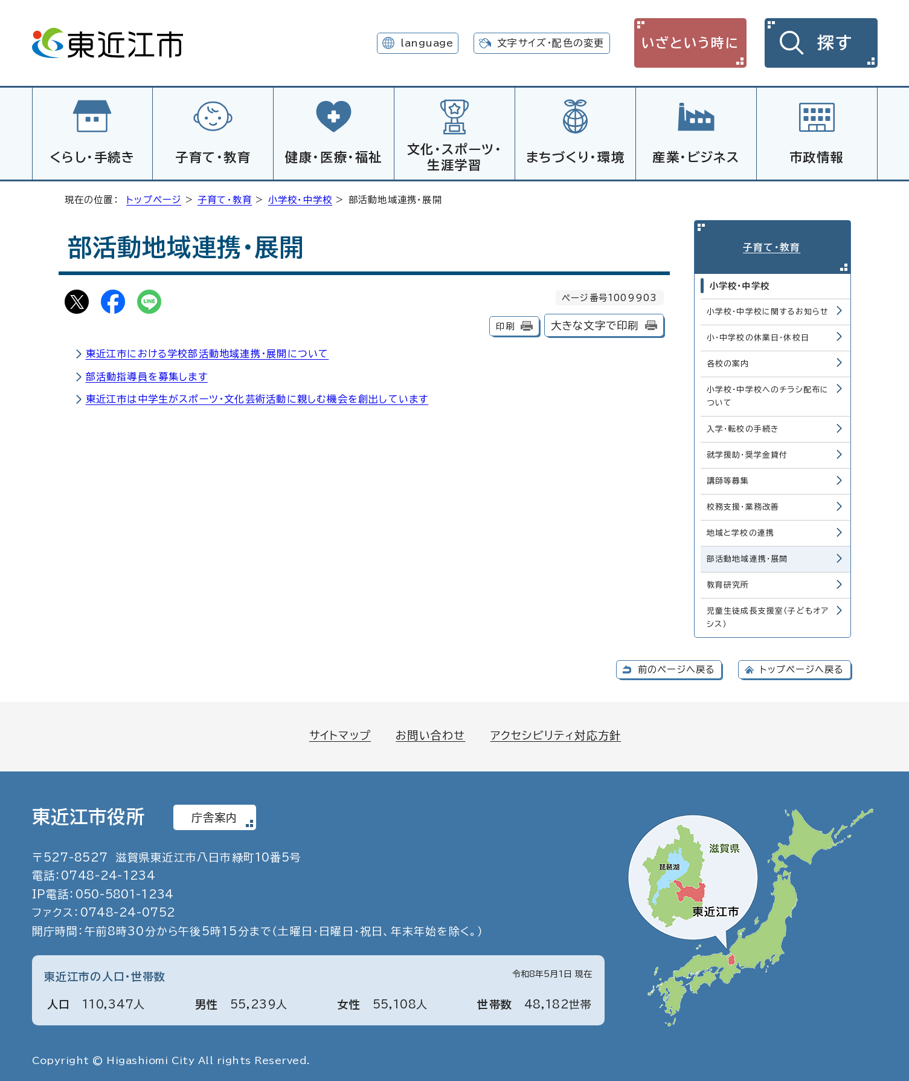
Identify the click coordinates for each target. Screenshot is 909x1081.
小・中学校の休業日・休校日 (758, 335)
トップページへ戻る (802, 667)
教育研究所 (728, 582)
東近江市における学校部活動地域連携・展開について (207, 352)
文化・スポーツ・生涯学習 (455, 157)
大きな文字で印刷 (595, 324)
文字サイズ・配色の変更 (550, 43)
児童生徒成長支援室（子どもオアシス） (768, 615)
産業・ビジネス (695, 157)
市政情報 (816, 157)
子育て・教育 (213, 157)
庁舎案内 (214, 814)
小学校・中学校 (300, 198)
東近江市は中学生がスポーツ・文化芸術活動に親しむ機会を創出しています (257, 397)
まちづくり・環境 (575, 157)
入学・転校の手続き (743, 426)
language (426, 43)
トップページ (153, 198)
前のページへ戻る (677, 667)
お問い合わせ (430, 732)
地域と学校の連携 (741, 530)
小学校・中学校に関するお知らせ (768, 309)
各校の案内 (728, 361)
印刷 (505, 324)
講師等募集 (728, 478)
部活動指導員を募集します (147, 375)
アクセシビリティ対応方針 (555, 732)
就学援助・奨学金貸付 (747, 452)
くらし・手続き (92, 157)
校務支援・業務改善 (743, 504)
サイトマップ (340, 732)
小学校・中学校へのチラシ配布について (768, 393)
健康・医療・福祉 (333, 157)
